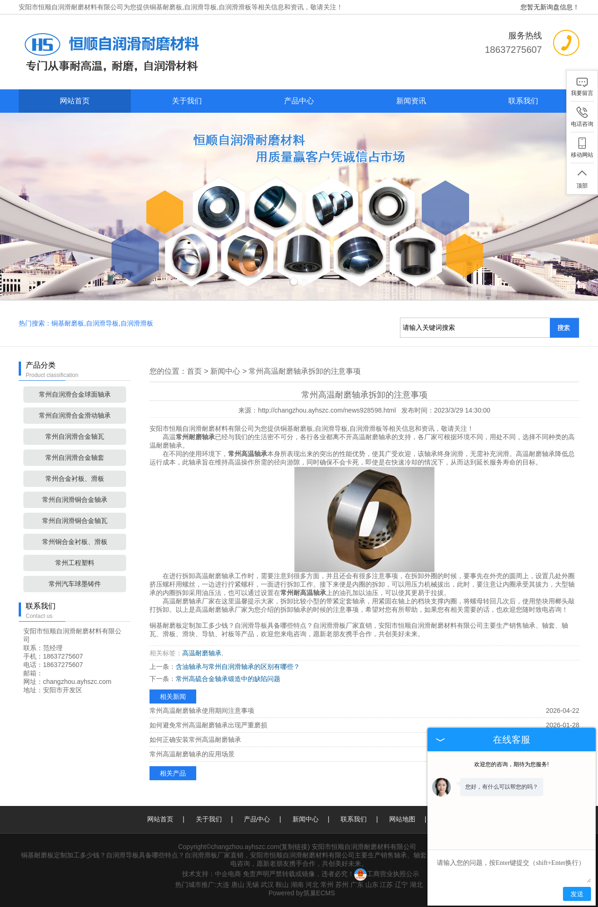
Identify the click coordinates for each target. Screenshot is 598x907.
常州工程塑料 (74, 562)
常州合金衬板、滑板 (74, 478)
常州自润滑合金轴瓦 (74, 436)
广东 (356, 884)
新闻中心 (225, 371)
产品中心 (299, 101)
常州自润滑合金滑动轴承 (75, 415)
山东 (371, 884)
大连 (222, 884)
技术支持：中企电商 (211, 874)
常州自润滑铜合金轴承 (74, 499)
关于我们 (187, 101)
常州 (327, 884)
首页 (194, 371)
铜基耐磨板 (166, 7)
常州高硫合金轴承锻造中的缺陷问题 (228, 678)
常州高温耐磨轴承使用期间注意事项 (202, 710)
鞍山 (282, 884)
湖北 (416, 884)
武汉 (267, 884)
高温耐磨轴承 (201, 653)
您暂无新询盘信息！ (549, 7)
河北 (312, 884)
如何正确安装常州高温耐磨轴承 (195, 739)
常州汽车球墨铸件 (75, 584)
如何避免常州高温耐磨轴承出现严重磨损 (208, 725)
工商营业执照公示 (386, 874)
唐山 (237, 884)
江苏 (386, 884)
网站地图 (402, 819)
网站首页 (75, 101)
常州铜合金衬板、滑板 (74, 541)
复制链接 (294, 846)
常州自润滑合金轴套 (74, 457)
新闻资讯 (411, 101)
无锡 (252, 884)
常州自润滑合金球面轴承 (75, 394)
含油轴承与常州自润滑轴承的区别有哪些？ (238, 666)
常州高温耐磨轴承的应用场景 (192, 754)
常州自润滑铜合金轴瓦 (74, 520)
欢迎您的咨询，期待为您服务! (511, 764)
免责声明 (256, 874)
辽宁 (401, 884)
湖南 (297, 884)
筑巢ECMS (319, 893)
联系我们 (523, 101)
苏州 (342, 884)
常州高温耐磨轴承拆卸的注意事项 (305, 371)
